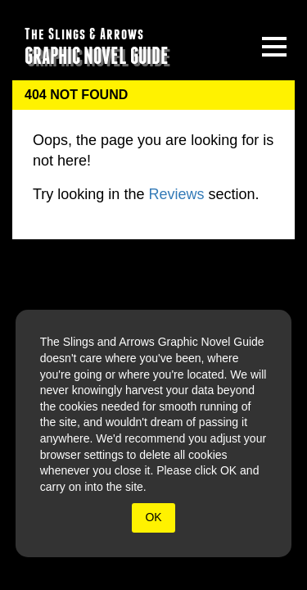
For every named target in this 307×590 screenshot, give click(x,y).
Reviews (176, 194)
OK (153, 517)
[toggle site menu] (274, 46)
